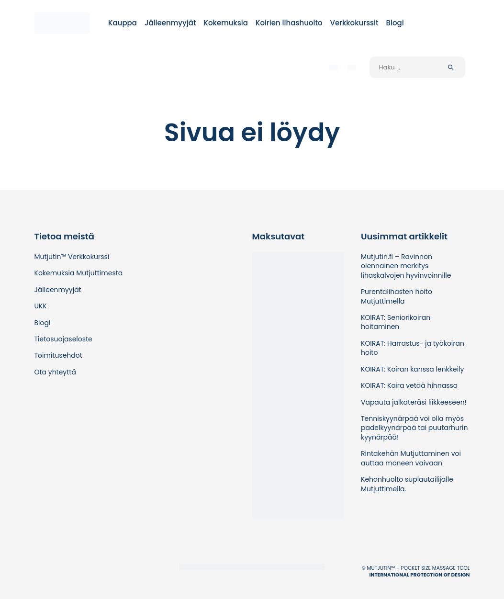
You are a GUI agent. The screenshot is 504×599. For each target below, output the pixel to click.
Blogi (395, 23)
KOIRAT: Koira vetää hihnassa (409, 385)
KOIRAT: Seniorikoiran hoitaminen (395, 322)
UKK (40, 306)
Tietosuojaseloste (63, 339)
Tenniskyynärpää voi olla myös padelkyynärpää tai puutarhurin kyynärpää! (414, 428)
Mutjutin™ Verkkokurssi (72, 256)
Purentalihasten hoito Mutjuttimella (396, 296)
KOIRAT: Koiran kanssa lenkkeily (412, 369)
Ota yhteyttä (55, 372)
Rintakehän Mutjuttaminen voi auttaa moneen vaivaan (411, 458)
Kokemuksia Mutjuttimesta (78, 273)
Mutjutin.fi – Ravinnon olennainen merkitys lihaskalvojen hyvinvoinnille (406, 266)
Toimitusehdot (58, 355)
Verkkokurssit (354, 23)
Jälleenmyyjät (170, 23)
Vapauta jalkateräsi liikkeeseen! (414, 402)
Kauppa (122, 23)
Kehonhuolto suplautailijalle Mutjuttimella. (407, 484)
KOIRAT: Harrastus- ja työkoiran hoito (412, 348)
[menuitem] (334, 67)
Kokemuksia (226, 23)
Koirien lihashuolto (289, 23)
